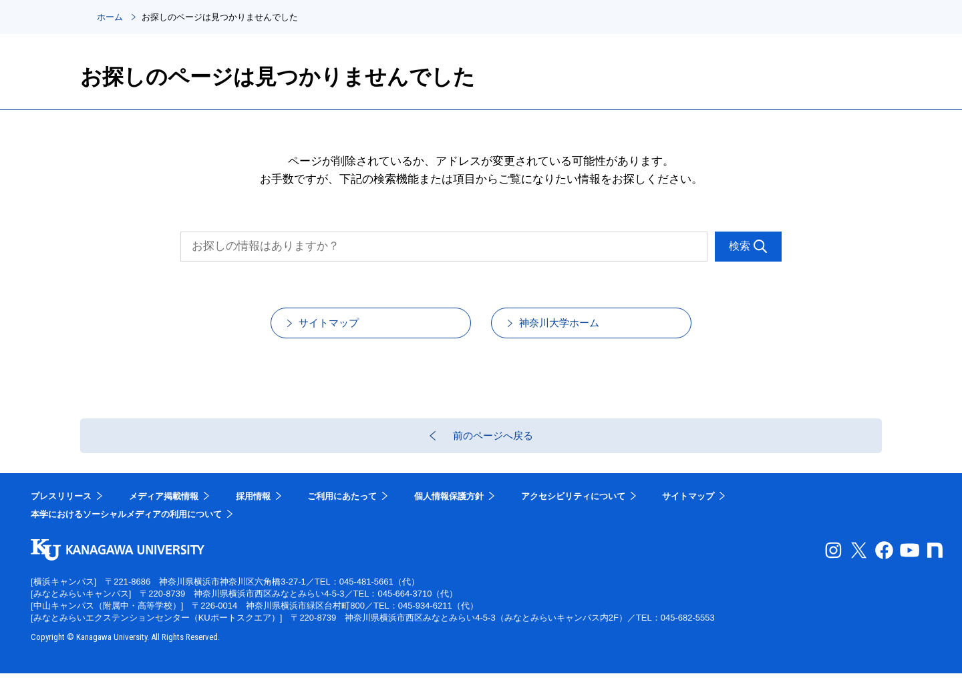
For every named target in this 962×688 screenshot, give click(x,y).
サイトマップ (343, 327)
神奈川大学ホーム (575, 327)
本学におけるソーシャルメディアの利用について (126, 530)
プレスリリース (61, 511)
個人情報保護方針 (449, 511)
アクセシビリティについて (573, 511)
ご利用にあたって (342, 511)
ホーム (110, 17)
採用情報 (253, 511)
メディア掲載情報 (163, 511)
